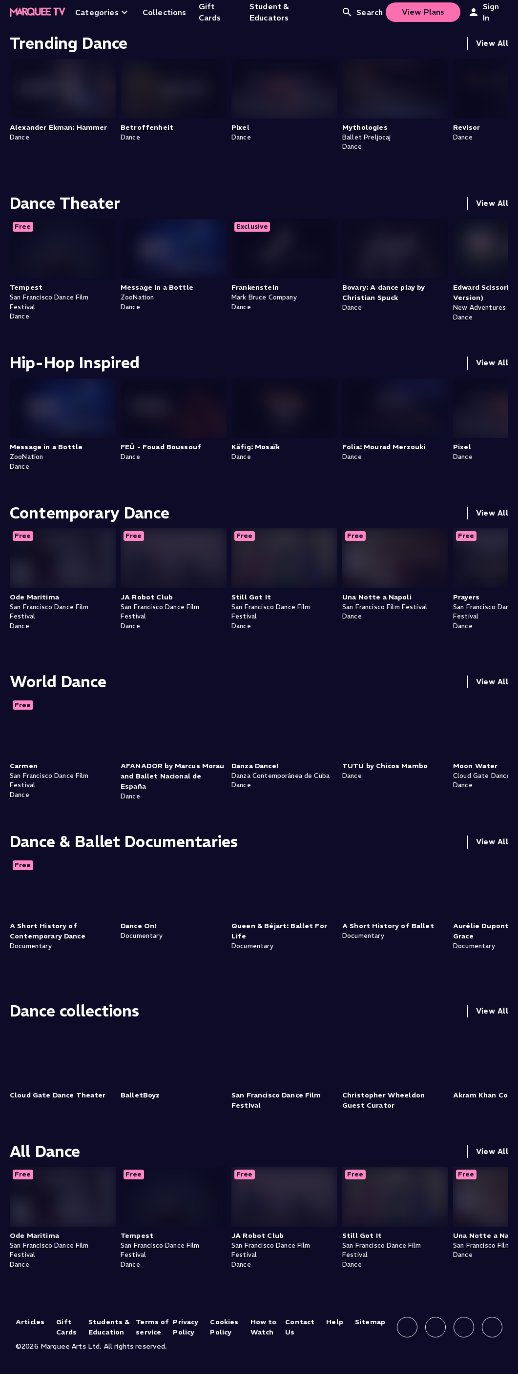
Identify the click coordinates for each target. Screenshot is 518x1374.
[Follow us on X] (464, 1327)
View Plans (423, 12)
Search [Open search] (362, 12)
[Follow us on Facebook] (407, 1327)
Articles (30, 1321)
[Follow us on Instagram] (435, 1327)
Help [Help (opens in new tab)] (334, 1321)
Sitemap (370, 1321)
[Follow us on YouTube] (492, 1327)
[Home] (37, 12)
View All (492, 43)
